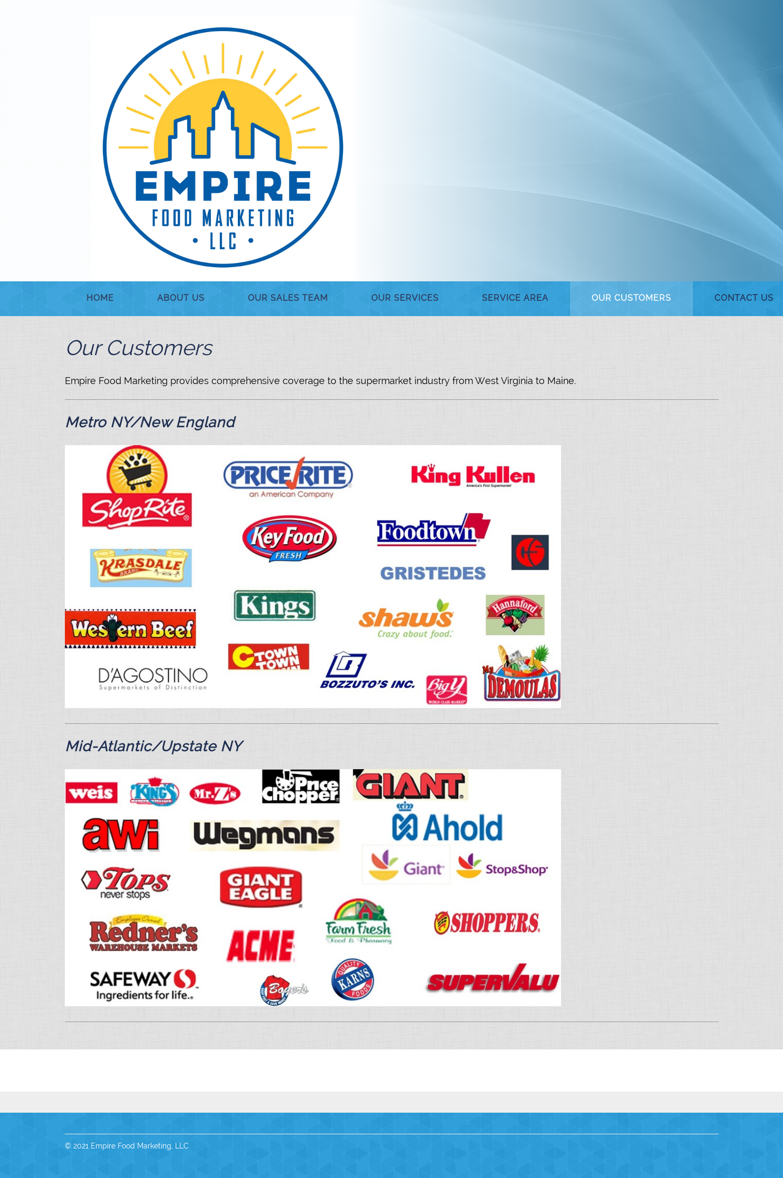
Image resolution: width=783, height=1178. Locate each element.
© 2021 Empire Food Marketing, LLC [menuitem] (127, 1146)
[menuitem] (100, 298)
